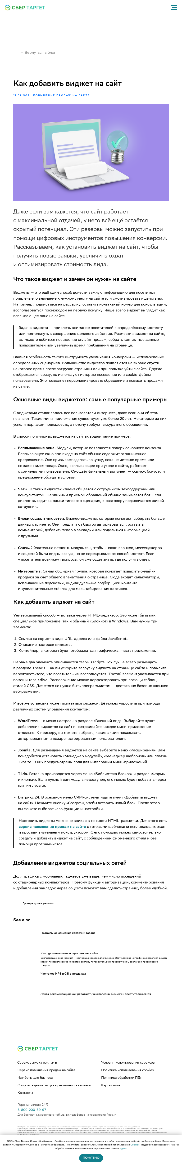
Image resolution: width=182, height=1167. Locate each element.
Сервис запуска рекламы (37, 1077)
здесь (123, 1148)
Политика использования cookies (127, 1085)
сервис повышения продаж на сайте (62, 834)
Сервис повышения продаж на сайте (46, 1085)
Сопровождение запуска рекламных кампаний (54, 1100)
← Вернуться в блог (38, 53)
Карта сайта (110, 1100)
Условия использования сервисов (128, 1077)
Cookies (135, 1145)
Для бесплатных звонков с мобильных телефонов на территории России (67, 1129)
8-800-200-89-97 (32, 1125)
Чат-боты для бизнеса (35, 1092)
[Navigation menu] (174, 7)
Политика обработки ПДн (121, 1092)
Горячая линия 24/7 (33, 1119)
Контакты (25, 1107)
